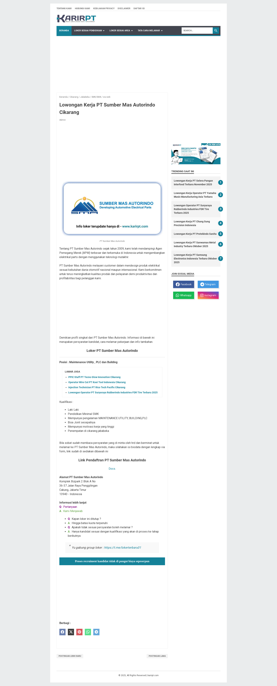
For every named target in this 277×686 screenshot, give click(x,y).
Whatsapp (183, 295)
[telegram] (96, 632)
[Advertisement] (138, 62)
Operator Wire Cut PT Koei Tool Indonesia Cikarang (97, 382)
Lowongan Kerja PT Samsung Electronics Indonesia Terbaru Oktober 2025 (195, 258)
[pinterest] (79, 632)
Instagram (208, 295)
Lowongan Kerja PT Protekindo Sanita (195, 233)
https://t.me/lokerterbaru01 (122, 547)
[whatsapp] (88, 632)
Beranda (64, 30)
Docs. (112, 468)
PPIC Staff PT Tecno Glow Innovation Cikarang (94, 377)
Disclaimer (124, 8)
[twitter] (71, 632)
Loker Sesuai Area (120, 30)
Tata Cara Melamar (149, 30)
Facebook (183, 284)
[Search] (197, 30)
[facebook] (62, 632)
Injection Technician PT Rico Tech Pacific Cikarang (96, 387)
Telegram (208, 284)
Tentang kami (64, 8)
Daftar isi (139, 8)
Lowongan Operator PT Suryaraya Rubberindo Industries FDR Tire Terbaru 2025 (113, 392)
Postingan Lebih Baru (70, 656)
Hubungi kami (82, 8)
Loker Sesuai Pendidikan (88, 30)
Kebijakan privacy (103, 8)
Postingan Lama (157, 656)
